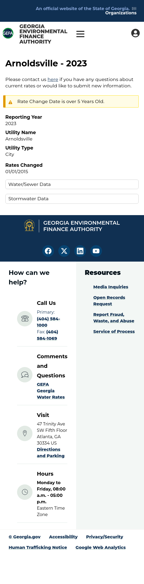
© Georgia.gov (24, 536)
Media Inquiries (110, 286)
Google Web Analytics (101, 547)
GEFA (43, 384)
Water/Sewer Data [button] (30, 184)
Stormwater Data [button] (29, 198)
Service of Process (114, 331)
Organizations (121, 11)
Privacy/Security (104, 536)
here (53, 79)
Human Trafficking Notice (38, 547)
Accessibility (63, 536)
